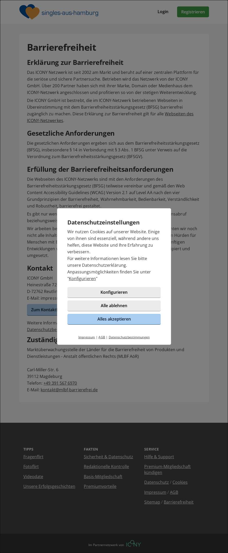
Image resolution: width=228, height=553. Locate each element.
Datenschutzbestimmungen (129, 337)
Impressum (86, 337)
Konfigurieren (82, 278)
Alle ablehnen (114, 305)
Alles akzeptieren (114, 319)
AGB (101, 337)
